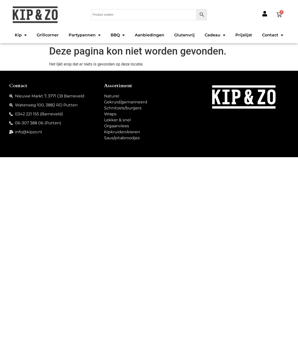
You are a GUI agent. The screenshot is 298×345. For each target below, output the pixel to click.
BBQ (118, 35)
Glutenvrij (184, 35)
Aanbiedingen (149, 35)
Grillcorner (48, 35)
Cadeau (215, 35)
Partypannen (85, 35)
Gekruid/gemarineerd (125, 102)
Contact (272, 35)
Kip (21, 35)
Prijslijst (243, 35)
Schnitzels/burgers (123, 108)
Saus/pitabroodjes (122, 138)
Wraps (110, 114)
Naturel (111, 96)
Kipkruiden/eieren (122, 132)
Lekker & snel (117, 120)
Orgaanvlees (116, 126)
